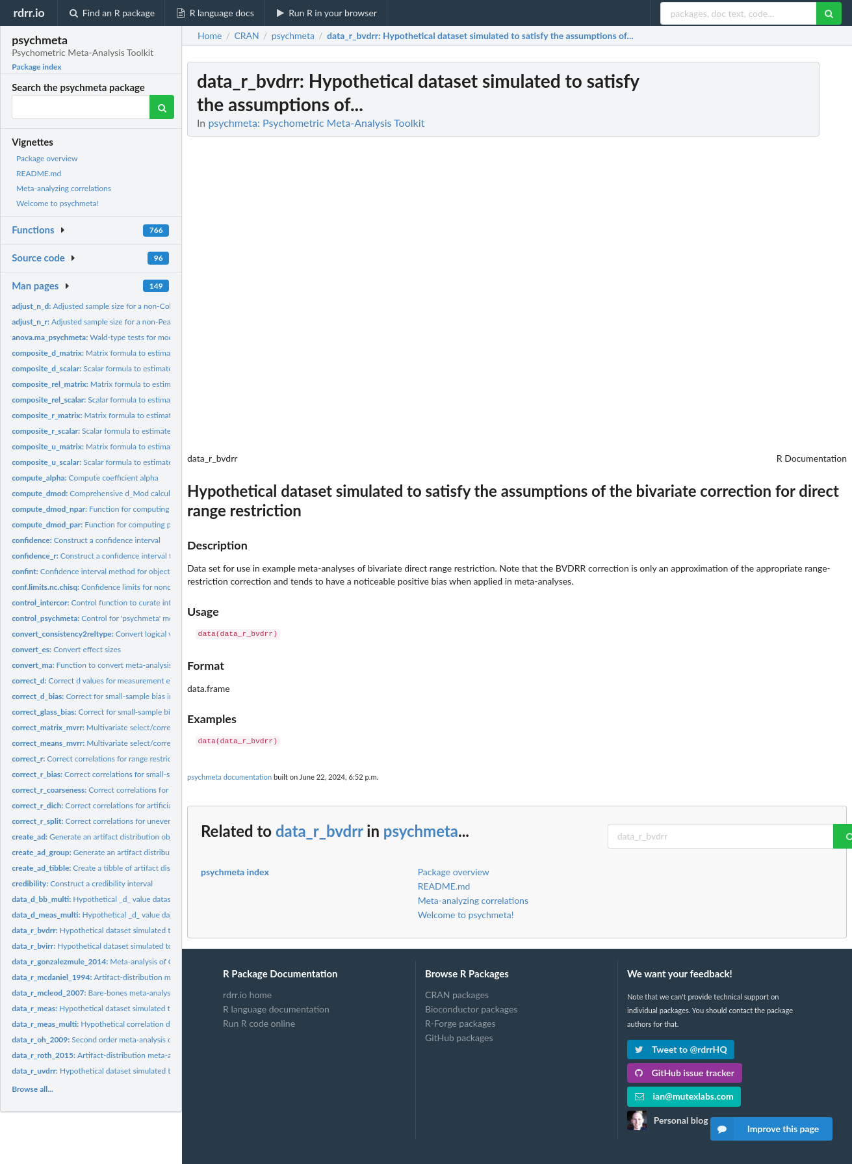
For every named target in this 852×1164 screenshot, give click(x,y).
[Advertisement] (749, 257)
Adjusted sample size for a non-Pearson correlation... (121, 321)
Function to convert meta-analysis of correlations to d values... (140, 665)
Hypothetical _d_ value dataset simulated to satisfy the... (143, 914)
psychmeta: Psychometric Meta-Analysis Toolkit (316, 122)
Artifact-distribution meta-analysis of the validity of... (143, 977)
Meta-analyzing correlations (63, 188)
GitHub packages (459, 1037)
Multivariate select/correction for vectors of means (136, 743)
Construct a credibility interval (82, 883)
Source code (38, 257)
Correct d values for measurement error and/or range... (123, 680)
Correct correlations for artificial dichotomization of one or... (141, 805)
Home (210, 35)
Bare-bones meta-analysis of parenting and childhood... (143, 993)
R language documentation (276, 1008)
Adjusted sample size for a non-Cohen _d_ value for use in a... (136, 306)
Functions (33, 229)
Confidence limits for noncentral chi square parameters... (142, 587)
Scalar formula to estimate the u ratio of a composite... (140, 462)
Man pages (35, 285)
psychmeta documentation (229, 777)
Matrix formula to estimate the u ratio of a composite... (142, 446)
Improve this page (765, 1129)
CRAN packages (457, 995)
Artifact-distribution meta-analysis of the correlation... (136, 1055)
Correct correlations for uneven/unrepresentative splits (132, 821)
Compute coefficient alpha (85, 478)
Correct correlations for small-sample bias (109, 774)
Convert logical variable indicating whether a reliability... (158, 634)
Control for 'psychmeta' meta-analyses (111, 618)
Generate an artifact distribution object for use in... (117, 836)
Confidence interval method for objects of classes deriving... (127, 571)
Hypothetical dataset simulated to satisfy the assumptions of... (141, 930)
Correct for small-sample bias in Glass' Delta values (131, 712)
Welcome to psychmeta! (57, 203)
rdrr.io (28, 12)
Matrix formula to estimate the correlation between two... (146, 415)
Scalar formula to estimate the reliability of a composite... (146, 399)
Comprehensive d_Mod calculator (98, 493)
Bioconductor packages (471, 1008)
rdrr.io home (247, 995)
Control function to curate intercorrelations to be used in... (141, 602)
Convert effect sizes (66, 649)
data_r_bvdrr (319, 830)
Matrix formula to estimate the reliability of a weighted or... (151, 384)
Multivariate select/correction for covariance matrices (140, 727)
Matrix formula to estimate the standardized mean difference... (155, 353)
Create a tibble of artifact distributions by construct (130, 868)
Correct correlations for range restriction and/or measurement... (138, 758)
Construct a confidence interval (86, 540)
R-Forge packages (460, 1023)
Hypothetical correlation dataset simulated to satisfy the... (145, 1024)
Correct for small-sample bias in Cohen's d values (122, 696)
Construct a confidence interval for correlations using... (129, 556)
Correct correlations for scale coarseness (119, 790)
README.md (38, 173)
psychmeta (420, 830)
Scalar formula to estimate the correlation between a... (139, 431)
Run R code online (259, 1023)
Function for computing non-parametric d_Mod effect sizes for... (159, 509)
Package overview (46, 158)
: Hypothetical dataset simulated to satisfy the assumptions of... (480, 35)
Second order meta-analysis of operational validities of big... (143, 1039)
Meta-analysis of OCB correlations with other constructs (157, 961)
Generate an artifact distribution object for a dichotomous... (144, 852)
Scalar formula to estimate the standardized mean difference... (153, 368)
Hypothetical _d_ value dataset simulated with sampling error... (149, 899)
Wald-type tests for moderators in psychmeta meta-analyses (153, 337)
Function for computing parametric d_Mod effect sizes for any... (156, 524)
